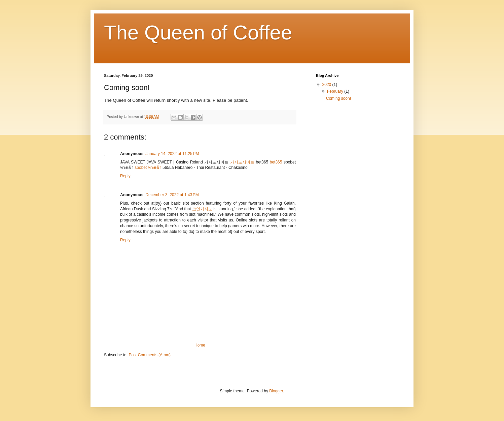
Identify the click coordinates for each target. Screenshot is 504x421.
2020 (327, 84)
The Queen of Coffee (198, 32)
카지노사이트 (242, 162)
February (335, 91)
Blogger (276, 391)
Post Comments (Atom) (150, 355)
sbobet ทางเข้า (148, 167)
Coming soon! (338, 98)
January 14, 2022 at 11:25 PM (172, 153)
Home (199, 345)
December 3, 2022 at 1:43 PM (172, 194)
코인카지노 (202, 209)
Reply (125, 176)
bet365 (276, 162)
